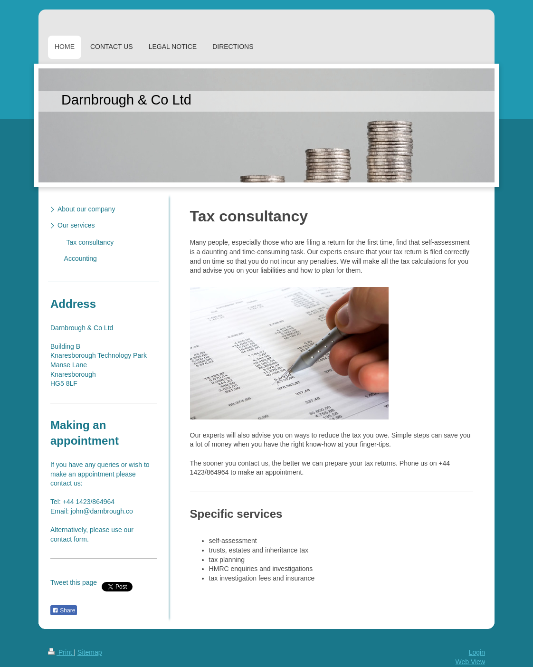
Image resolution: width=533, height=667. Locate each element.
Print (61, 652)
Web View (470, 662)
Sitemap (89, 652)
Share (63, 610)
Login (477, 652)
